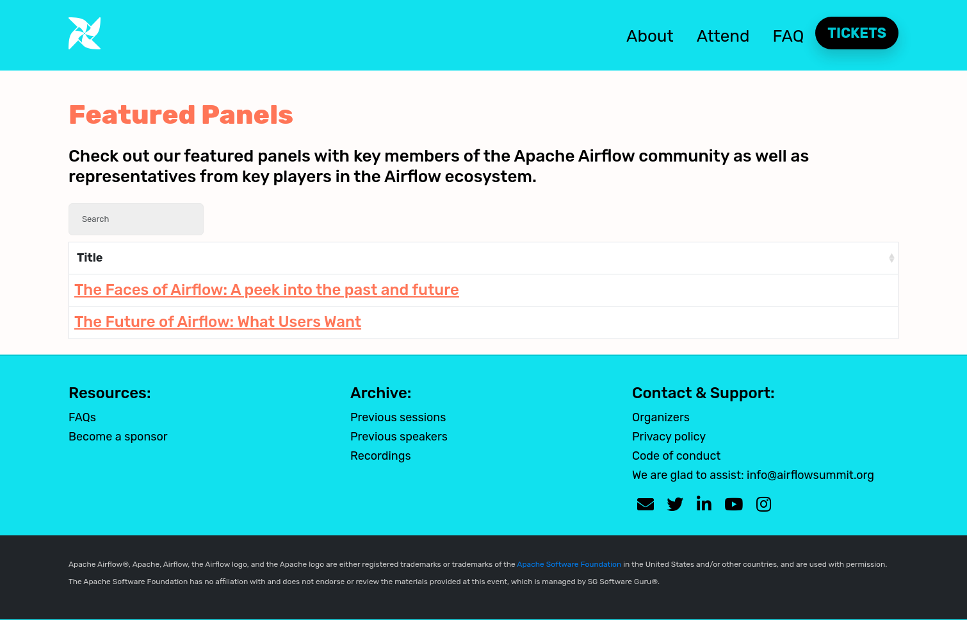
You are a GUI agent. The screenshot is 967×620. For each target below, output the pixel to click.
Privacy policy (669, 437)
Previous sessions (398, 417)
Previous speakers (399, 437)
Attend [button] (723, 36)
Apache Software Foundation (569, 564)
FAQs (82, 417)
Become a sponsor (118, 437)
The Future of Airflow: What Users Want (217, 322)
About (650, 36)
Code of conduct (676, 456)
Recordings (380, 456)
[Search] (136, 219)
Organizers (661, 417)
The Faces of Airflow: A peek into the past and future (266, 290)
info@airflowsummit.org (810, 475)
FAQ (788, 36)
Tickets (856, 33)
